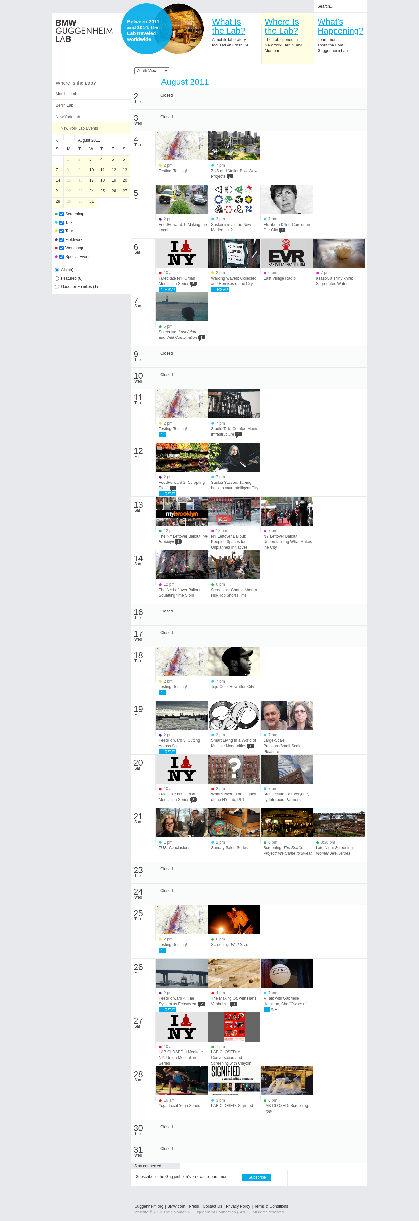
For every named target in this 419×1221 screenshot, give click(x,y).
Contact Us (212, 1206)
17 (91, 180)
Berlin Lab (64, 105)
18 (102, 180)
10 (91, 170)
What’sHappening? (340, 26)
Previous (58, 139)
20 (125, 180)
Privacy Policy (238, 1206)
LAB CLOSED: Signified (232, 1105)
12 (114, 170)
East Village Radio (280, 278)
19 (114, 180)
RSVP (170, 289)
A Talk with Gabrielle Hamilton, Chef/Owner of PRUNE (285, 1004)
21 (58, 191)
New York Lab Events (79, 128)
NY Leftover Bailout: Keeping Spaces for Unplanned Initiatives (229, 542)
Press (194, 1206)
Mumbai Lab (66, 94)
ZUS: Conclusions (174, 848)
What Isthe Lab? (228, 26)
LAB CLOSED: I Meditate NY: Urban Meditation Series (181, 1058)
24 (91, 191)
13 (125, 170)
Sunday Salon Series (229, 848)
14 (58, 180)
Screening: (229, 944)
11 (102, 170)
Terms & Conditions (271, 1206)
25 (102, 191)
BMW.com (176, 1206)
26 (114, 191)
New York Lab (68, 117)
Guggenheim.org (148, 1206)
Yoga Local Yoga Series (179, 1105)
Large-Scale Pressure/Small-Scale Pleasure (282, 746)
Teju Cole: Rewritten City (232, 686)
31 (91, 201)
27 (125, 191)
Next (69, 139)
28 (58, 201)
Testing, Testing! (173, 171)
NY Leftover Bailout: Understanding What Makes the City (288, 542)
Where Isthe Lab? (282, 26)
